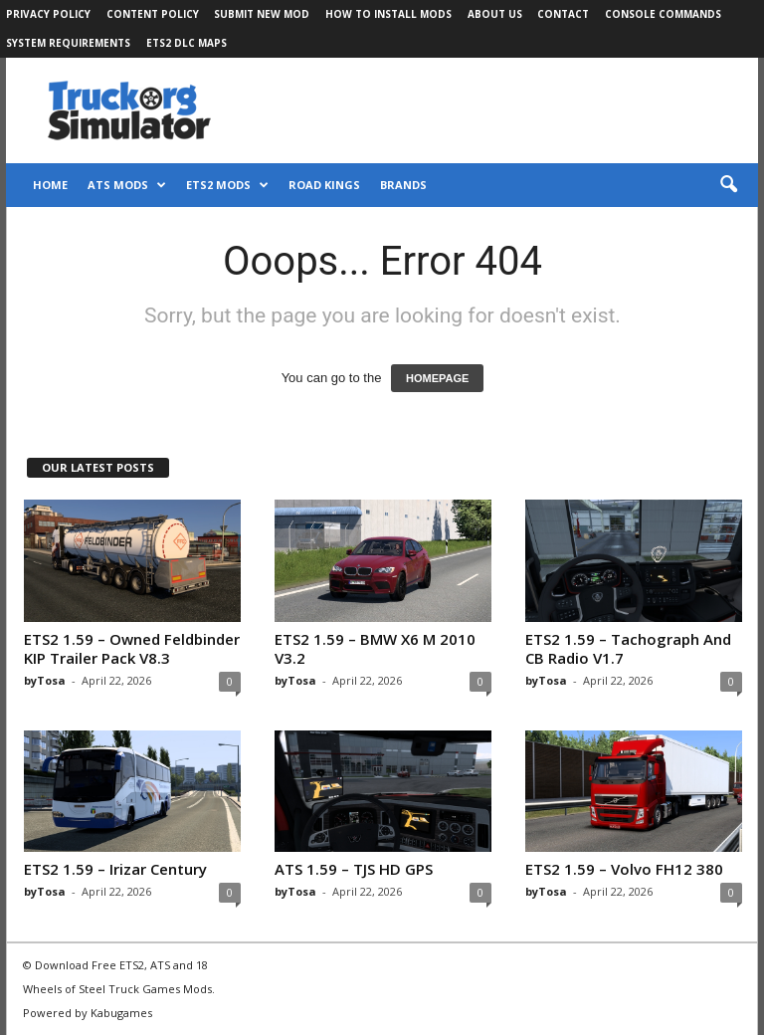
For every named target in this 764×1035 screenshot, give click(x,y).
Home (50, 184)
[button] (728, 185)
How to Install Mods (388, 14)
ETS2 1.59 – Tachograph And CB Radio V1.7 (628, 648)
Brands (403, 184)
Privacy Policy (48, 14)
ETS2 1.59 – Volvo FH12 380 (624, 869)
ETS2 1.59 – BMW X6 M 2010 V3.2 (375, 648)
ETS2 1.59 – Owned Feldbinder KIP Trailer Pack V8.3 (132, 648)
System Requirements (68, 43)
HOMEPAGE (437, 378)
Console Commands (663, 14)
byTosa (45, 680)
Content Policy (152, 14)
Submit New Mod (261, 14)
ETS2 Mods (227, 185)
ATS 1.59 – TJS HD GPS (354, 869)
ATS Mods (127, 185)
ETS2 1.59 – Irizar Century (115, 869)
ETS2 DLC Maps (186, 43)
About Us (495, 14)
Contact (563, 14)
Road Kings (324, 184)
